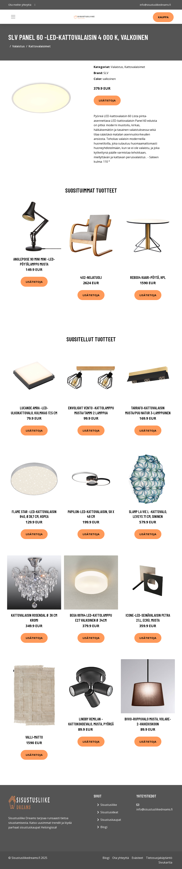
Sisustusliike (108, 805)
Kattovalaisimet (40, 46)
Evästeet (137, 858)
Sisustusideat (109, 812)
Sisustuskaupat (110, 820)
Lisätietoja (107, 100)
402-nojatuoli (91, 277)
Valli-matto (34, 737)
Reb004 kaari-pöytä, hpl (148, 277)
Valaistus (18, 46)
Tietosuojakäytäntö (159, 858)
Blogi (103, 827)
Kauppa (163, 17)
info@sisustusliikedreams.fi (155, 4)
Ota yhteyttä (120, 858)
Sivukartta (165, 862)
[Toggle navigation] (13, 16)
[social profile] (35, 4)
